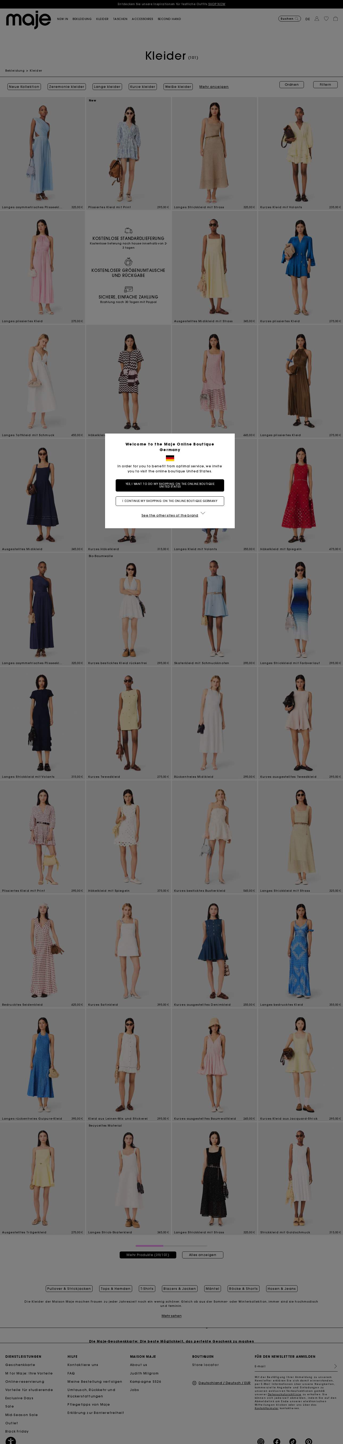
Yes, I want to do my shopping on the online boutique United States (171, 485)
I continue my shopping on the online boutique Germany (171, 501)
